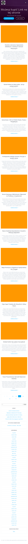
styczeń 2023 (14, 514)
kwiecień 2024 (14, 484)
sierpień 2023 (14, 500)
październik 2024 (14, 471)
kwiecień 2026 (14, 434)
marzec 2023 (14, 510)
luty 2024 (14, 488)
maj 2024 (14, 482)
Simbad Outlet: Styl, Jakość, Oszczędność (14, 342)
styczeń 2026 (14, 441)
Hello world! (19, 425)
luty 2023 (14, 512)
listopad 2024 (14, 469)
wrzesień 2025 (14, 449)
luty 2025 (14, 463)
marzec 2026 (14, 436)
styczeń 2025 (14, 465)
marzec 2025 (14, 461)
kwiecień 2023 (14, 508)
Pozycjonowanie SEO (9, 18)
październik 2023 (14, 496)
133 (10, 398)
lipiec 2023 (14, 502)
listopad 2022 (14, 518)
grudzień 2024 (14, 467)
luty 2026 (14, 438)
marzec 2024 (14, 486)
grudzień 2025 (14, 443)
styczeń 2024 (14, 490)
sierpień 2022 (14, 525)
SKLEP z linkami (20, 18)
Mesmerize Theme (23, 540)
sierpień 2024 (14, 475)
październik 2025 (14, 447)
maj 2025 (14, 457)
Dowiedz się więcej (14, 61)
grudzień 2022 (14, 516)
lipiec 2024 (14, 477)
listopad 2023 (14, 494)
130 (16, 396)
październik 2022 (14, 520)
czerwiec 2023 (14, 504)
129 (13, 396)
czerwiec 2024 (14, 479)
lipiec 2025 (14, 453)
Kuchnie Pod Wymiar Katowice (14, 410)
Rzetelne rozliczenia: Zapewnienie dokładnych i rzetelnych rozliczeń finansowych (14, 46)
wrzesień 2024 (14, 473)
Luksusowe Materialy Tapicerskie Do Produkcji (14, 414)
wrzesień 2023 (14, 498)
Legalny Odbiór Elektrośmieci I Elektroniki (14, 416)
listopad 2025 (14, 445)
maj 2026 (14, 432)
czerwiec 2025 (14, 455)
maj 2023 (14, 506)
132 (23, 396)
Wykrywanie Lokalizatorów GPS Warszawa (14, 412)
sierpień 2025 (14, 451)
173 (16, 398)
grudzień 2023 (14, 492)
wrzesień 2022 (14, 523)
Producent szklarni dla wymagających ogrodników (14, 419)
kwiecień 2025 (14, 459)
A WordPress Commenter (11, 425)
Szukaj (25, 404)
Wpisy (14, 531)
